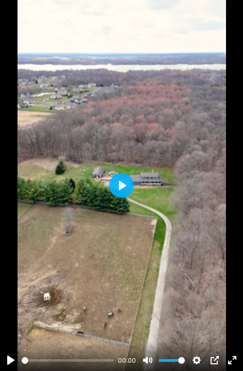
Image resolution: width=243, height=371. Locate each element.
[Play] (11, 360)
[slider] (68, 360)
